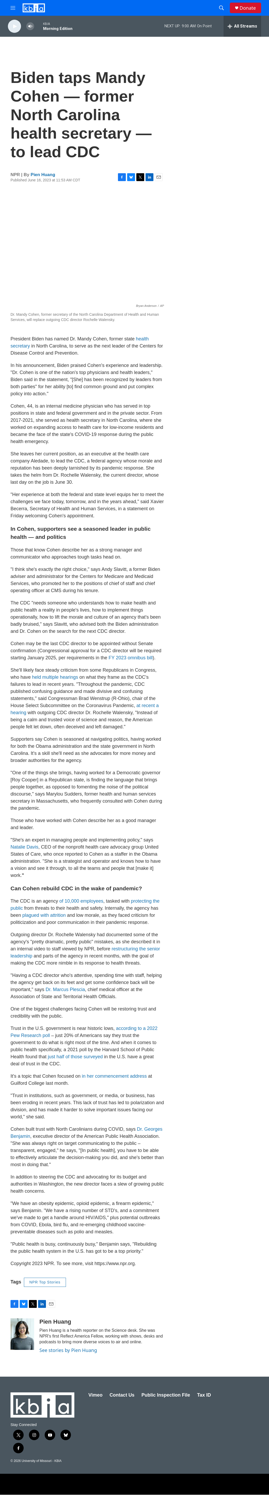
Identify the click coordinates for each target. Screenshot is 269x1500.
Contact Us (122, 1400)
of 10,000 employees (81, 906)
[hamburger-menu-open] (13, 8)
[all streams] (242, 26)
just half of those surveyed (75, 1062)
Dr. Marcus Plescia (65, 994)
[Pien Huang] (22, 1339)
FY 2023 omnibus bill (130, 663)
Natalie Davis (24, 852)
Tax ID (204, 1400)
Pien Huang (43, 179)
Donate (248, 8)
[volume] (30, 26)
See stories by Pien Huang (68, 1355)
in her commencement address (114, 1081)
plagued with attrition (44, 920)
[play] (14, 26)
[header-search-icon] (221, 8)
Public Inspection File (166, 1400)
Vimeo (96, 1400)
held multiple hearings (55, 682)
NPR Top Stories (44, 1287)
